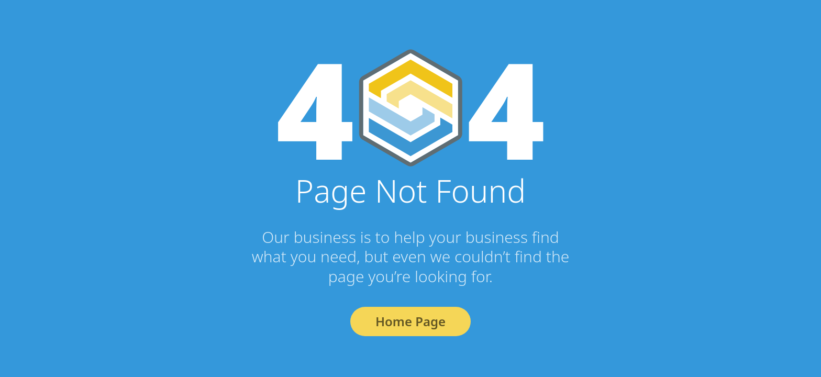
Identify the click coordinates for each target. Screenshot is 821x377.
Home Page (410, 321)
